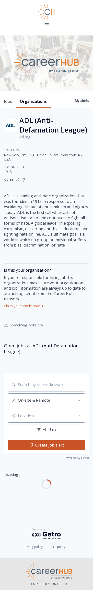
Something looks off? (23, 325)
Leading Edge (46, 11)
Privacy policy (33, 547)
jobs (8, 101)
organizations (33, 101)
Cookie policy (55, 547)
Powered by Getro (76, 458)
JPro (64, 584)
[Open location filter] (78, 415)
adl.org (24, 137)
